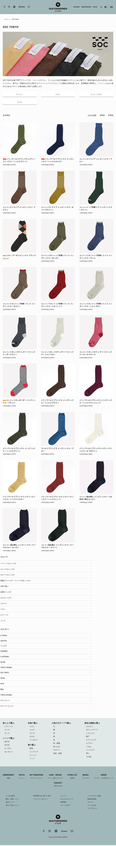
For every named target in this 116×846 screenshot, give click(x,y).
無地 (31, 749)
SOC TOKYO (15, 19)
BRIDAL (86, 777)
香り (87, 754)
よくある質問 (10, 797)
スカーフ (3, 604)
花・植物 (56, 744)
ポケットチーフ (92, 730)
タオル (32, 737)
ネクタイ (89, 727)
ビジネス (7, 749)
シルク (32, 730)
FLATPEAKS (4, 657)
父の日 (7, 746)
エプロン (89, 744)
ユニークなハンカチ (7, 569)
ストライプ (34, 753)
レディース (4, 615)
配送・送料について (13, 800)
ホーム (7, 19)
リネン (2, 610)
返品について (10, 803)
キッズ (7, 734)
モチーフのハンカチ (7, 575)
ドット (32, 759)
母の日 (7, 742)
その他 (88, 758)
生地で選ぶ (4, 587)
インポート (34, 741)
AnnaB (2, 662)
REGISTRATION (86, 7)
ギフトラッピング (6, 706)
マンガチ (3, 646)
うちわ (88, 747)
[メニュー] (110, 7)
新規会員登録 (92, 800)
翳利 (2, 690)
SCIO (2, 684)
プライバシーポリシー (41, 800)
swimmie (3, 641)
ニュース (63, 797)
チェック (33, 756)
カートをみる (92, 806)
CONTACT (58, 785)
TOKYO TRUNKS (6, 668)
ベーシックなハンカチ (8, 564)
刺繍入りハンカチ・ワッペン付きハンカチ (15, 581)
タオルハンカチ (6, 598)
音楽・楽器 (57, 754)
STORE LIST (72, 777)
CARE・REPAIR (55, 777)
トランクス (90, 734)
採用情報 (63, 803)
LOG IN (95, 7)
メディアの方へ (65, 806)
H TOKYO (3, 636)
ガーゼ (32, 734)
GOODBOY (4, 652)
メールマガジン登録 (94, 797)
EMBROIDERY (8, 777)
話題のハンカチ (6, 592)
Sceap (2, 678)
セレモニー (8, 753)
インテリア (90, 751)
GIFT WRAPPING (36, 777)
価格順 (102, 116)
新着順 (110, 116)
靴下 (87, 737)
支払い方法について (13, 806)
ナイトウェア (91, 741)
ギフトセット (5, 701)
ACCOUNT (76, 7)
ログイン (90, 803)
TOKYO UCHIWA (6, 695)
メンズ (2, 621)
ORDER (103, 777)
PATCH (22, 777)
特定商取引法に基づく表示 (42, 797)
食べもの (56, 747)
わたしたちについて (67, 800)
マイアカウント (93, 809)
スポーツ (56, 751)
